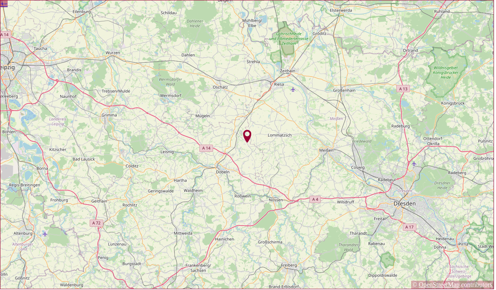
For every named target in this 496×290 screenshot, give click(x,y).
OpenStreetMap (439, 284)
